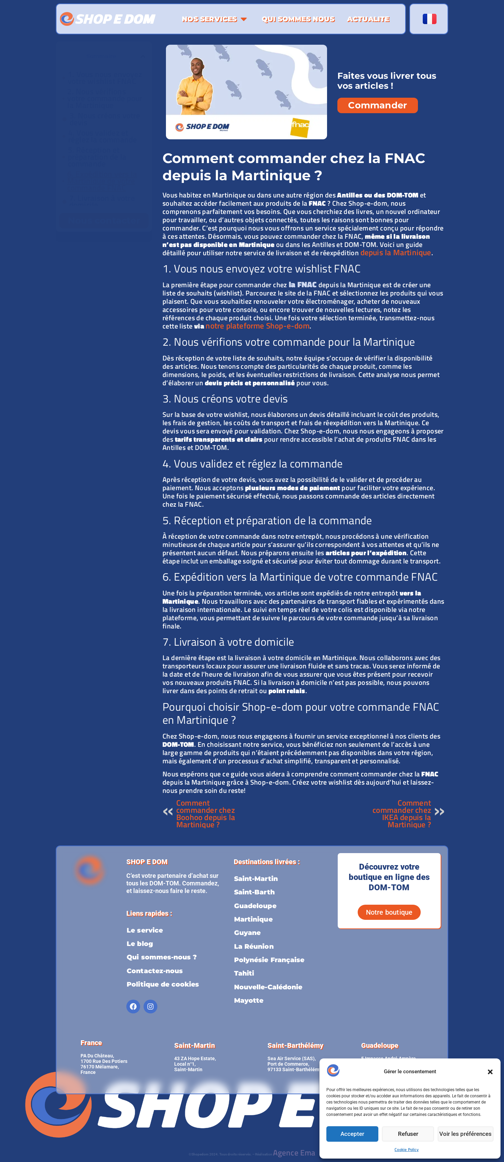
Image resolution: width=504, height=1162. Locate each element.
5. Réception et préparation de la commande (97, 157)
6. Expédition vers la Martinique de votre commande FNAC (102, 181)
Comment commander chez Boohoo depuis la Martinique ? (205, 813)
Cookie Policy (407, 1149)
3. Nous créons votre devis (105, 119)
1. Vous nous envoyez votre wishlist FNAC (105, 78)
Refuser (409, 1134)
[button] (490, 1071)
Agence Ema (294, 1149)
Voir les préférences (466, 1134)
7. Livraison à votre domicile (102, 201)
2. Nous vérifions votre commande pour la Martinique (104, 98)
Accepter (353, 1134)
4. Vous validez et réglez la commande (102, 136)
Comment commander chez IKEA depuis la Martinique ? (401, 813)
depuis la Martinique (395, 252)
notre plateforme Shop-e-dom (257, 326)
